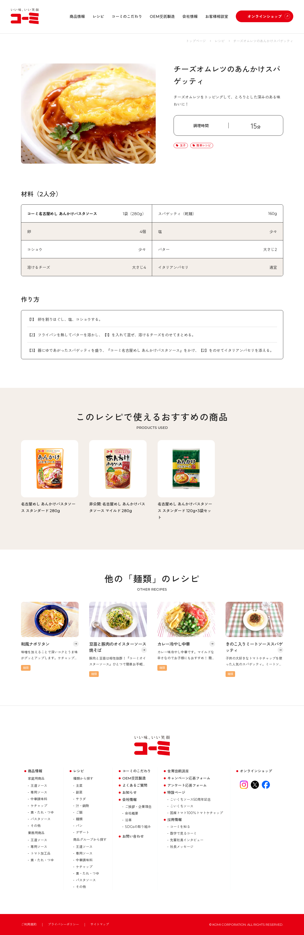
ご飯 (79, 812)
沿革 (128, 820)
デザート (82, 832)
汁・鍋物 (82, 806)
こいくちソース (181, 806)
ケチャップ (39, 806)
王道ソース (39, 786)
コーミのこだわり (127, 16)
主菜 (79, 786)
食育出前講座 (178, 771)
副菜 (79, 792)
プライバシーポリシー (63, 924)
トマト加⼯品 (41, 853)
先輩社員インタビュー (186, 840)
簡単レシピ (203, 145)
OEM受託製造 (162, 16)
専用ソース (39, 792)
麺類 (79, 819)
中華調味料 (39, 799)
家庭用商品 (36, 778)
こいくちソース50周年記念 (190, 799)
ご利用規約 (28, 924)
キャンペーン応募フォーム (188, 778)
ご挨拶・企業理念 (138, 807)
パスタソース (41, 819)
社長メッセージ (181, 847)
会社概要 (131, 813)
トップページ (196, 41)
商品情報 (77, 16)
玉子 (182, 145)
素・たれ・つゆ (42, 812)
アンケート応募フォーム (187, 785)
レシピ (98, 16)
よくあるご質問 (134, 785)
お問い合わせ (133, 836)
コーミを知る (180, 827)
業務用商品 (36, 833)
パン (79, 826)
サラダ (81, 799)
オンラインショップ (264, 16)
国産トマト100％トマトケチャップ (196, 813)
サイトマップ (99, 924)
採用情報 (174, 819)
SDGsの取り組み (138, 827)
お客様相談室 (216, 16)
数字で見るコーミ (183, 833)
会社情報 (190, 16)
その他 (36, 826)
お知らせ (129, 792)
